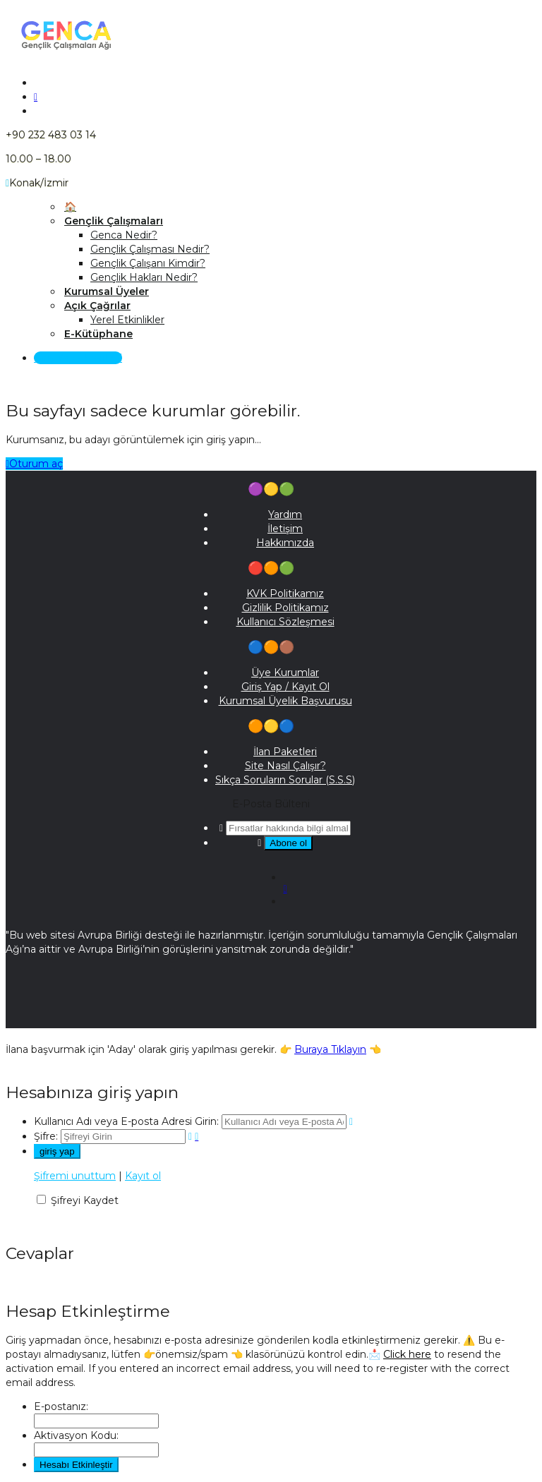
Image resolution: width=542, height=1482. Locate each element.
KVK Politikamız (285, 593)
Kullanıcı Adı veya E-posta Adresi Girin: (126, 1121)
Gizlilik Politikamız (285, 607)
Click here (407, 1354)
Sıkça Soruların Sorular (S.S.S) (285, 779)
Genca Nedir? (123, 235)
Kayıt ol (143, 1175)
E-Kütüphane (98, 333)
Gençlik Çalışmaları (113, 221)
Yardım (285, 514)
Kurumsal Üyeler (106, 291)
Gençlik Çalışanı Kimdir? (147, 263)
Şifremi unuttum (75, 1175)
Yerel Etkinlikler (127, 319)
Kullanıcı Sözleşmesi (285, 621)
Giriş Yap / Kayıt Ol (78, 357)
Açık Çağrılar (97, 305)
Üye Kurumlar (285, 672)
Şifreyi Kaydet (85, 1200)
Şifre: (46, 1136)
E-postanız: (61, 1406)
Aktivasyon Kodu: (76, 1435)
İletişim (285, 528)
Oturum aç (34, 463)
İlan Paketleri (285, 751)
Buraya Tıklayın (330, 1049)
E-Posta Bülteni (271, 803)
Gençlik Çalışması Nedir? (150, 249)
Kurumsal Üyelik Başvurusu (285, 700)
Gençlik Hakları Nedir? (144, 277)
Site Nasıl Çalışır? (285, 765)
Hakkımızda (285, 542)
